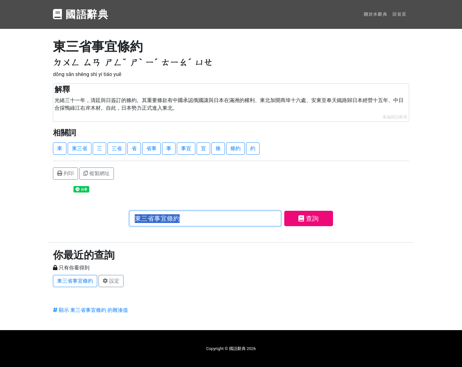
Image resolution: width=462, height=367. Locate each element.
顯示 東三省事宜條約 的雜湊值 (90, 310)
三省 (117, 148)
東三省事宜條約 (75, 281)
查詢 (308, 218)
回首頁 (399, 14)
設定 (111, 281)
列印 (65, 173)
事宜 (186, 148)
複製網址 (96, 173)
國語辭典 (81, 14)
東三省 (79, 148)
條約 (235, 148)
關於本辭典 (375, 14)
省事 (151, 148)
